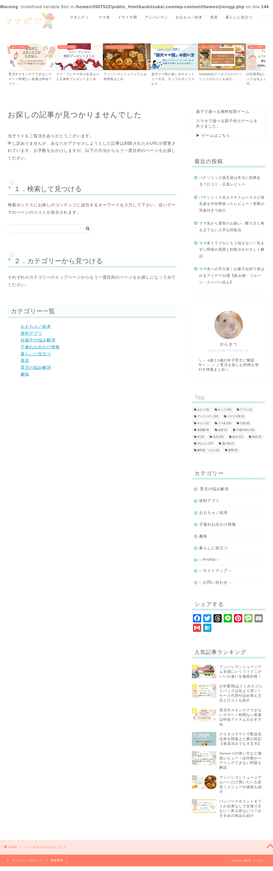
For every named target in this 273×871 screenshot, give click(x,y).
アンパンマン (156, 17)
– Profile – (209, 559)
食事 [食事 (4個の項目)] (233, 450)
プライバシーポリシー (27, 860)
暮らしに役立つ (239, 17)
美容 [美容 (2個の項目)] (256, 436)
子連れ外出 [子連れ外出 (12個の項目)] (245, 430)
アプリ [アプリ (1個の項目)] (246, 409)
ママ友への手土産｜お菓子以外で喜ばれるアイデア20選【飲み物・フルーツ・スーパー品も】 (232, 275)
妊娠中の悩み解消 (38, 340)
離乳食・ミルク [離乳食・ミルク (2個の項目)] (208, 450)
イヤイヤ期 (127, 17)
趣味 (25, 374)
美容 (214, 17)
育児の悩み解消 (36, 367)
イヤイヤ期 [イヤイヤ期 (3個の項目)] (235, 416)
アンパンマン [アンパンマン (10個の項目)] (207, 416)
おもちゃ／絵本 (189, 17)
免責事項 (57, 860)
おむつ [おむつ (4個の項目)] (203, 409)
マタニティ (81, 17)
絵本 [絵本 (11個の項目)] (237, 436)
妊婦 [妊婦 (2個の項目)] (222, 430)
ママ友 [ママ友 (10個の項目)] (224, 423)
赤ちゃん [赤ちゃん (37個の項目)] (205, 443)
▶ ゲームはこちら (213, 135)
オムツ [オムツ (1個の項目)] (203, 423)
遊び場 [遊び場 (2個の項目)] (228, 443)
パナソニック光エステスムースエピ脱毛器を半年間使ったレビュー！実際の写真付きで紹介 (232, 203)
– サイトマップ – (215, 570)
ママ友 (104, 17)
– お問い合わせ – (215, 582)
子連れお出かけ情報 (40, 347)
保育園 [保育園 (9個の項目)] (203, 430)
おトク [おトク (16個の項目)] (224, 409)
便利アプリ (31, 333)
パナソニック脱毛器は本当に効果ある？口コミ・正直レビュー (230, 181)
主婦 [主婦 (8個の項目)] (244, 423)
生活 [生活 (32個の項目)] (218, 436)
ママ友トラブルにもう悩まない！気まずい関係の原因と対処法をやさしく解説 (232, 249)
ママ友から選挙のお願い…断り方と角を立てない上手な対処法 (232, 226)
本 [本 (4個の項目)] (200, 436)
